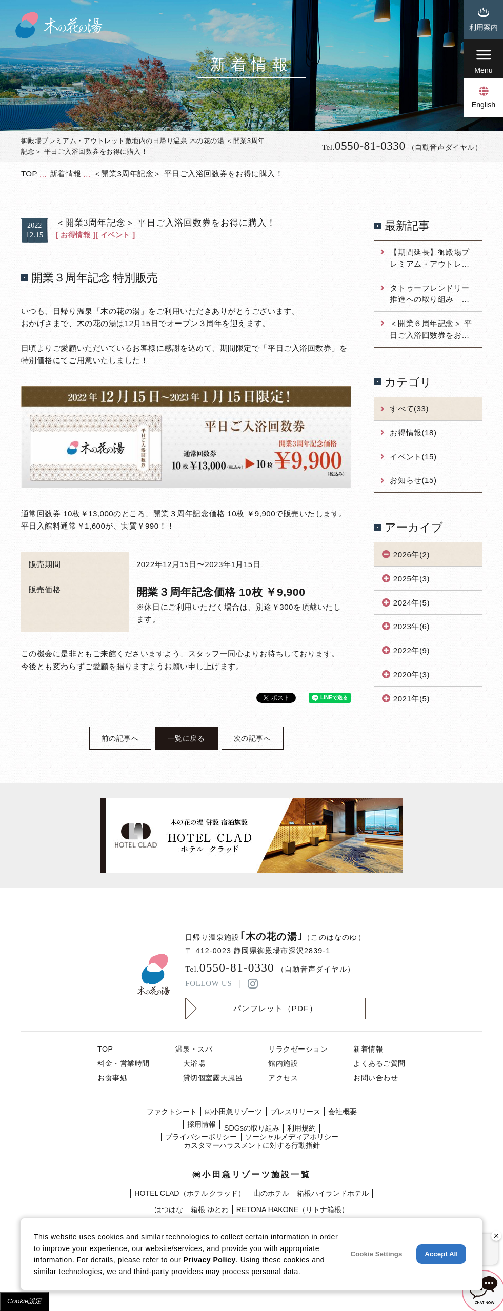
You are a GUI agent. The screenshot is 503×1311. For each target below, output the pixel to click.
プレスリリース (295, 1111)
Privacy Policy (210, 1260)
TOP (105, 1049)
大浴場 (194, 1063)
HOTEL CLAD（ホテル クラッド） (189, 1193)
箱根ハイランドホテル (333, 1193)
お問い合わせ (375, 1078)
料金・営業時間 (123, 1063)
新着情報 (368, 1049)
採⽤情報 (201, 1124)
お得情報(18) (413, 432)
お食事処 (112, 1078)
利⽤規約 (301, 1128)
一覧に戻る (186, 738)
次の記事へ (252, 738)
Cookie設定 (24, 1301)
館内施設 (283, 1063)
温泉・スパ (194, 1049)
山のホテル (271, 1193)
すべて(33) (409, 408)
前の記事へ (120, 738)
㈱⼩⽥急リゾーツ (233, 1111)
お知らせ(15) (413, 480)
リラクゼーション (298, 1049)
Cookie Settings (377, 1254)
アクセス (283, 1078)
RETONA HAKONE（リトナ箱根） (292, 1209)
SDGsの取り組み (251, 1128)
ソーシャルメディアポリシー (291, 1137)
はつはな (168, 1209)
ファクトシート (172, 1111)
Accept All (441, 1254)
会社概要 (342, 1111)
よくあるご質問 (379, 1063)
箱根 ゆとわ (210, 1209)
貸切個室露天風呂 (213, 1078)
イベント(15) (413, 456)
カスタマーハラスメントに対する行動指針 (252, 1145)
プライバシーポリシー (201, 1137)
